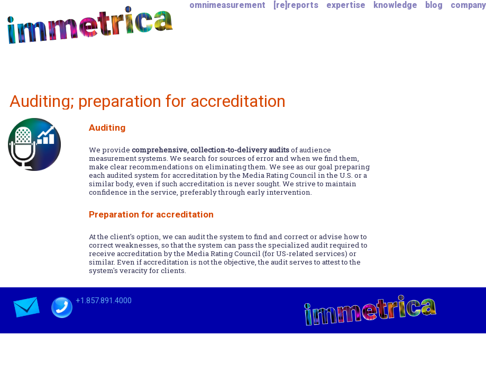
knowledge (395, 5)
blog (434, 5)
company (468, 5)
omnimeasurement (227, 5)
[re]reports (295, 5)
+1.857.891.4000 (103, 300)
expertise (345, 5)
